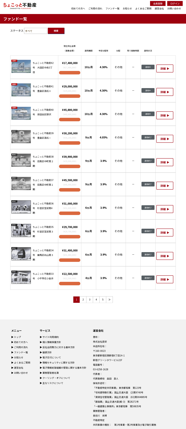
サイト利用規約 (51, 337)
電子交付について (52, 357)
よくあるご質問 (143, 8)
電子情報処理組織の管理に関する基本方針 (64, 367)
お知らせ (127, 8)
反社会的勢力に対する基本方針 (59, 347)
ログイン (175, 3)
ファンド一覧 (112, 8)
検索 (56, 30)
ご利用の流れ (95, 8)
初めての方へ (78, 8)
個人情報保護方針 (52, 342)
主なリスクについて (53, 383)
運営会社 (159, 8)
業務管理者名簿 (51, 372)
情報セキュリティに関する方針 (59, 362)
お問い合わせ (174, 8)
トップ (17, 337)
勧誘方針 (47, 352)
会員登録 (157, 3)
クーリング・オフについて (56, 378)
